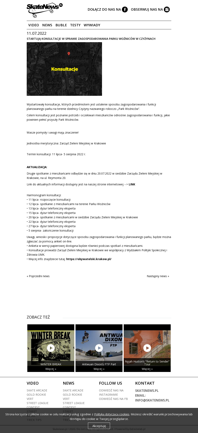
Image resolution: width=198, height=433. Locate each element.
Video (33, 25)
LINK (132, 184)
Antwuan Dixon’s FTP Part (99, 364)
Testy (75, 25)
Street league (37, 403)
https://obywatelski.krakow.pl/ (88, 259)
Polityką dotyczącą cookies (111, 414)
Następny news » (158, 276)
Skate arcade (37, 390)
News (47, 25)
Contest (33, 407)
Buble (61, 25)
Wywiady (92, 25)
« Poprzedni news (38, 276)
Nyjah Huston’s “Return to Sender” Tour (147, 362)
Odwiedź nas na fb (113, 399)
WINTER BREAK (51, 364)
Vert (30, 399)
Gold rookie (36, 394)
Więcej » (50, 369)
